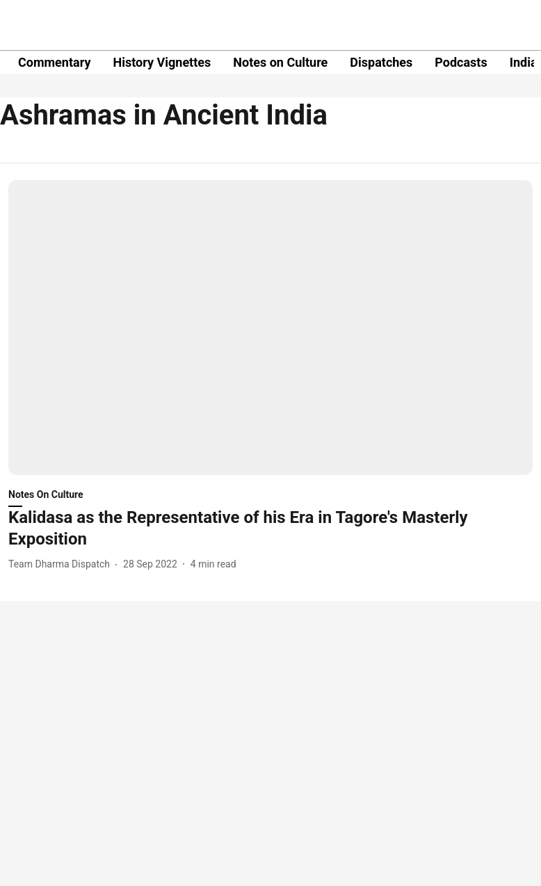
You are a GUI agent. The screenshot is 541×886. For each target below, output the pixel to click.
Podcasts (461, 62)
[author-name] (61, 564)
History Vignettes (162, 62)
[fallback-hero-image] (270, 327)
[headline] (270, 528)
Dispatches (381, 62)
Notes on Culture (280, 62)
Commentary (54, 62)
